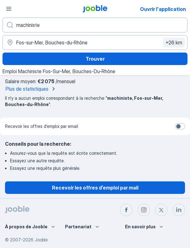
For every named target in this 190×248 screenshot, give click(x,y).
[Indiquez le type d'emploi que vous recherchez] (95, 25)
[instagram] (144, 210)
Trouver (95, 59)
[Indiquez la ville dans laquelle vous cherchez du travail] (95, 42)
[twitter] (161, 210)
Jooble (41, 239)
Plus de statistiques (31, 89)
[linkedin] (178, 210)
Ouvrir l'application (163, 9)
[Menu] (8, 9)
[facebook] (126, 210)
